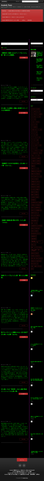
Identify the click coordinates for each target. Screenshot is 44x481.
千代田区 (24, 112)
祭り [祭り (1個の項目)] (39, 233)
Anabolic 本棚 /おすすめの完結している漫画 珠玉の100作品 (19, 10)
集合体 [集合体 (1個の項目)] (37, 255)
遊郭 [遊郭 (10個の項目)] (32, 253)
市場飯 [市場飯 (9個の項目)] (37, 189)
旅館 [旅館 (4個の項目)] (40, 202)
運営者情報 (30, 20)
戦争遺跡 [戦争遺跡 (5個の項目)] (33, 199)
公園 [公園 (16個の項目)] (38, 160)
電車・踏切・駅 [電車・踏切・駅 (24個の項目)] (34, 258)
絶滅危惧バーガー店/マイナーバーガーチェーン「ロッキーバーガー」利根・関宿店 (37, 309)
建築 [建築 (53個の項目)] (36, 194)
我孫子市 (24, 393)
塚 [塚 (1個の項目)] (35, 176)
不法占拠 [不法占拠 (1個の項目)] (33, 158)
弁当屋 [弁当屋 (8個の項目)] (33, 197)
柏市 (32, 382)
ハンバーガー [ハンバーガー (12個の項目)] (34, 134)
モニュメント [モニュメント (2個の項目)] (34, 147)
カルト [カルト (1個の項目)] (38, 111)
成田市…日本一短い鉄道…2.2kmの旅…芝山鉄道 (39, 72)
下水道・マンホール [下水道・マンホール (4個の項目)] (35, 155)
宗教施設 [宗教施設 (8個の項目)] (33, 181)
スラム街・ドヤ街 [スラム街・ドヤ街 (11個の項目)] (35, 121)
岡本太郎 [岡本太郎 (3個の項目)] (33, 186)
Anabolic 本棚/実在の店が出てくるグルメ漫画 (11, 20)
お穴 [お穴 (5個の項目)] (32, 108)
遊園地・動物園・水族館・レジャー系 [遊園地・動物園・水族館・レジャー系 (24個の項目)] (36, 250)
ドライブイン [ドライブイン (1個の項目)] (34, 132)
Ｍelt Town (4, 10)
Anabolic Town (6, 5)
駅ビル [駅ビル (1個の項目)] (36, 263)
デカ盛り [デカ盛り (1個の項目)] (33, 129)
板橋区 (24, 168)
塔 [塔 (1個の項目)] (32, 176)
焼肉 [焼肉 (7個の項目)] (38, 215)
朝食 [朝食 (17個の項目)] (32, 210)
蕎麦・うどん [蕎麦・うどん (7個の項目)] (34, 247)
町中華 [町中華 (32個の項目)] (40, 225)
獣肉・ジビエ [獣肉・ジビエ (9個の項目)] (34, 223)
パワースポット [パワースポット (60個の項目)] (34, 140)
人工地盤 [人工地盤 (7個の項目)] (33, 160)
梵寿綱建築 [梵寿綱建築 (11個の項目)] (38, 210)
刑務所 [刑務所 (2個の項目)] (38, 163)
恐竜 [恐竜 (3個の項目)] (37, 197)
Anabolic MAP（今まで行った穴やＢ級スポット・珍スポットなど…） (22, 472)
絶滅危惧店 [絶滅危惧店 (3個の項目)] (33, 236)
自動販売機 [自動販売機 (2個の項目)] (33, 238)
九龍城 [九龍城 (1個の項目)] (38, 158)
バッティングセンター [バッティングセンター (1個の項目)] (35, 137)
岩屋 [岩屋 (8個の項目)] (38, 186)
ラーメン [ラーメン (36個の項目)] (40, 150)
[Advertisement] (22, 30)
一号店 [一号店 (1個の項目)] (39, 153)
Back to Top (22, 459)
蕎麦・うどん (9, 85)
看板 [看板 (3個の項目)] (36, 230)
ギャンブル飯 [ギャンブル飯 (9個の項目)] (39, 114)
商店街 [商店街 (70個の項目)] (39, 171)
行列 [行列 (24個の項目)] (39, 247)
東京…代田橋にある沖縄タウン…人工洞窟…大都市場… (39, 66)
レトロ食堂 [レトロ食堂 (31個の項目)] (34, 153)
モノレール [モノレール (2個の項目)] (33, 150)
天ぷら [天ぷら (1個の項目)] (39, 176)
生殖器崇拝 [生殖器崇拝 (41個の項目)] (34, 225)
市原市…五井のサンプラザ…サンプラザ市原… (39, 79)
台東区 (33, 346)
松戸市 (24, 336)
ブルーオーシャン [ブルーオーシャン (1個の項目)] (34, 142)
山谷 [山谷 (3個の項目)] (38, 184)
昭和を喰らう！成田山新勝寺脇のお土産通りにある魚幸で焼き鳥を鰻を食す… (39, 54)
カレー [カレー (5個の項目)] (33, 114)
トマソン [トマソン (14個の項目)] (39, 129)
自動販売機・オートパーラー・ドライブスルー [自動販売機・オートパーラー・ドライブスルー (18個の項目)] (36, 242)
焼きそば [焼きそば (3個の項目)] (33, 215)
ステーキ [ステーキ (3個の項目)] (33, 119)
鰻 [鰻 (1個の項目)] (32, 268)
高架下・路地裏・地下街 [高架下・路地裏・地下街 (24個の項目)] (36, 266)
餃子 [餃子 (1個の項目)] (41, 258)
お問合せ (23, 20)
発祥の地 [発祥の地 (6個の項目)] (37, 228)
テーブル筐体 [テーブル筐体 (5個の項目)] (34, 127)
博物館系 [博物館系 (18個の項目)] (33, 171)
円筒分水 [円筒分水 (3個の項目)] (33, 163)
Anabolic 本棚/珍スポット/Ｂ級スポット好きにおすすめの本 (13, 17)
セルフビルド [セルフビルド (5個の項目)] (34, 124)
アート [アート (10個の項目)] (33, 111)
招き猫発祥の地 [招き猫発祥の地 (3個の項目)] (34, 202)
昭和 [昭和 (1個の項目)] (32, 207)
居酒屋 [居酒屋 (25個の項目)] (33, 184)
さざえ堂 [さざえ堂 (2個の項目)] (37, 108)
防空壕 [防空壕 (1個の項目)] (33, 255)
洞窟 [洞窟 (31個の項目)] (32, 212)
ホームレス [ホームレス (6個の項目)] (33, 145)
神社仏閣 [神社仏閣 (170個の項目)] (33, 233)
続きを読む (23, 101)
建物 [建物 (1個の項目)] (32, 194)
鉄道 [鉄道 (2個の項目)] (37, 253)
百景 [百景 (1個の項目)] (32, 230)
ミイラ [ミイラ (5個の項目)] (39, 145)
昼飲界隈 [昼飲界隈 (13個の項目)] (37, 207)
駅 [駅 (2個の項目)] (32, 263)
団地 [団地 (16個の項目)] (38, 173)
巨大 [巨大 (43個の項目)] (32, 189)
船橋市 (24, 224)
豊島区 (24, 57)
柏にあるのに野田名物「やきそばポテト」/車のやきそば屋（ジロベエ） (37, 398)
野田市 (33, 311)
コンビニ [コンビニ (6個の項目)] (38, 116)
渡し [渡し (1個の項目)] (37, 212)
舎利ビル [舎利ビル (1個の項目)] (33, 244)
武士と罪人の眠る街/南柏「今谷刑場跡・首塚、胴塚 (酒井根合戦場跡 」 (36, 380)
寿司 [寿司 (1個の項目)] (38, 181)
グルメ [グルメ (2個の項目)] (33, 116)
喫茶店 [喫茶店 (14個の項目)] (33, 173)
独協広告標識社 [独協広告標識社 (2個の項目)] (34, 220)
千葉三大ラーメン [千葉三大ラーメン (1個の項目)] (34, 168)
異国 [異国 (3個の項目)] (32, 228)
